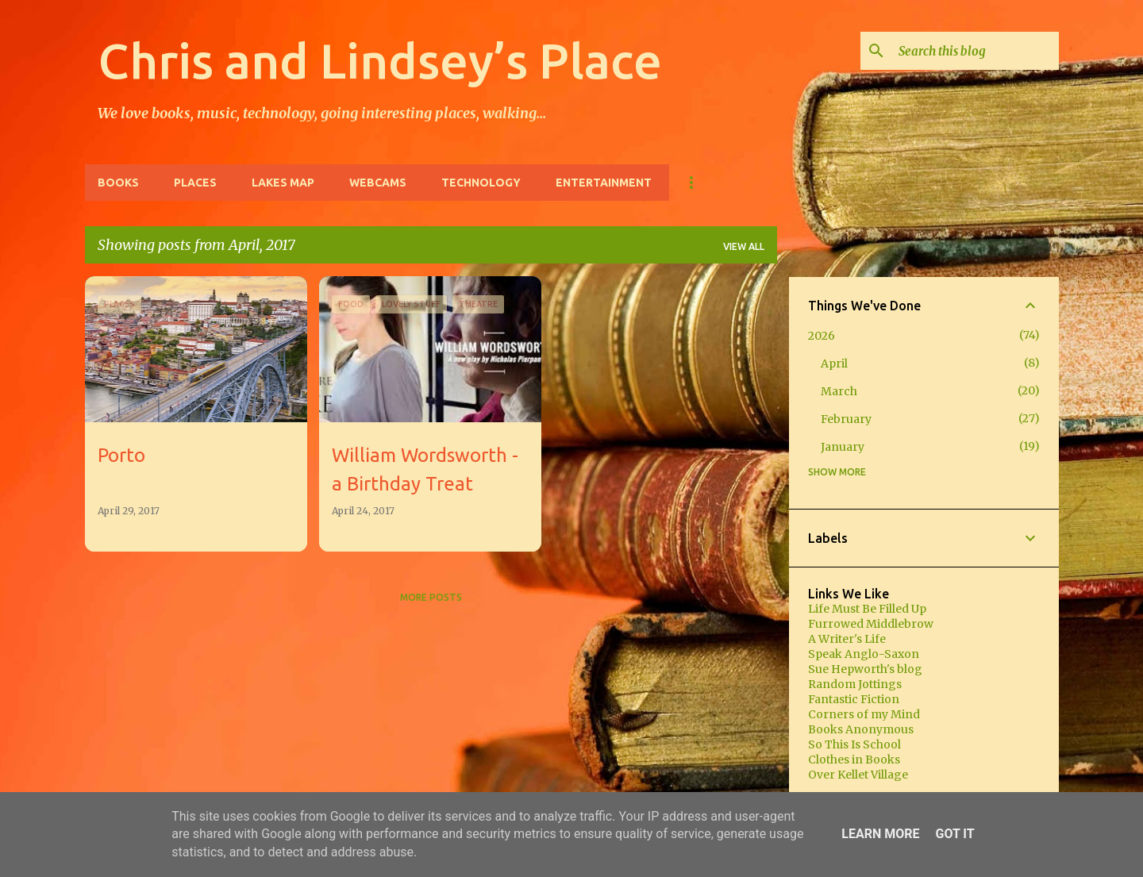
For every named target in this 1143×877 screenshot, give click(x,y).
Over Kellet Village (858, 774)
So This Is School (854, 744)
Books (118, 182)
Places (195, 182)
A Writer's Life (847, 639)
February (846, 419)
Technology (481, 182)
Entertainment (604, 182)
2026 (821, 336)
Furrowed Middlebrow (870, 624)
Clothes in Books (854, 759)
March (839, 391)
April (834, 363)
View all (743, 246)
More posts (431, 597)
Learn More (880, 833)
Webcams (377, 182)
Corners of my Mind (864, 714)
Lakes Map (283, 182)
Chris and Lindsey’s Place (380, 60)
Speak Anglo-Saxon (863, 654)
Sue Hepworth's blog (865, 669)
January (842, 447)
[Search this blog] (975, 51)
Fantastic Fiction (853, 699)
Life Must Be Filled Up (867, 609)
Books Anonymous (861, 729)
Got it (954, 833)
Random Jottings (855, 684)
